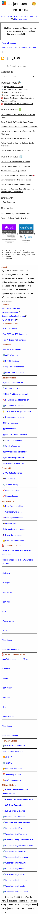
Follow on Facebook (10, 313)
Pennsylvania (8, 622)
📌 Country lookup (10, 497)
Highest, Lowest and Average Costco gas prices (17, 553)
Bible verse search (21, 19)
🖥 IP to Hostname (10, 424)
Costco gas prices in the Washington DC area (17, 563)
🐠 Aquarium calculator (12, 769)
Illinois (5, 679)
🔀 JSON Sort (8, 758)
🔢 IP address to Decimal (13, 406)
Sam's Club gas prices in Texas (15, 660)
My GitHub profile (9, 321)
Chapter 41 (33, 16)
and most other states (11, 650)
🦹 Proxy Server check (12, 536)
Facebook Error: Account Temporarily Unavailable (19, 127)
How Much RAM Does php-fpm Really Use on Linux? (18, 117)
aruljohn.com (17, 4)
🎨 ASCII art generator (11, 781)
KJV (15, 16)
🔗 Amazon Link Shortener (13, 817)
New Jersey (7, 593)
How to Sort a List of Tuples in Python (15, 151)
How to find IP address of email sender (15, 163)
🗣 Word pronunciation (12, 513)
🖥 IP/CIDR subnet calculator (14, 435)
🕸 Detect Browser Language (14, 530)
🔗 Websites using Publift (13, 869)
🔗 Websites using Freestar (13, 887)
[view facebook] (7, 59)
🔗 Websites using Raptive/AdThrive (17, 846)
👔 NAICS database (10, 362)
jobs (17, 909)
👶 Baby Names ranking (12, 507)
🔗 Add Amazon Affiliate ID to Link (16, 823)
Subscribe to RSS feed (11, 309)
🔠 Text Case (8, 764)
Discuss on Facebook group (13, 317)
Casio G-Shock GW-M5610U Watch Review (17, 123)
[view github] (13, 59)
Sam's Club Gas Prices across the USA (18, 105)
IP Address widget (9, 329)
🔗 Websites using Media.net (14, 881)
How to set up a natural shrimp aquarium (16, 185)
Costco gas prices (29, 905)
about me (13, 902)
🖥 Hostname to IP (10, 430)
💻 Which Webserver (11, 447)
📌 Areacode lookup (10, 491)
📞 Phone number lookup (13, 418)
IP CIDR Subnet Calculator (14, 96)
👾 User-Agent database (12, 518)
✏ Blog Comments (8, 203)
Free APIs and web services (14, 341)
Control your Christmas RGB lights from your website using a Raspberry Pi (17, 191)
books (10, 909)
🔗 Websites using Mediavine (14, 835)
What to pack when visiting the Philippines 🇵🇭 (18, 176)
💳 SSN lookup (8, 480)
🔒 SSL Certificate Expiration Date (16, 412)
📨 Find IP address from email (15, 395)
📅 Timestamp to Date (11, 775)
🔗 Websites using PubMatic (14, 864)
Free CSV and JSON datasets (14, 335)
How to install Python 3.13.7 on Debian (15, 167)
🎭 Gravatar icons (9, 524)
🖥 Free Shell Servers (11, 350)
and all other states (10, 736)
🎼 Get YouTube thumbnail (13, 746)
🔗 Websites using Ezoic (12, 829)
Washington (7, 641)
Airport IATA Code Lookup (13, 88)
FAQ (23, 909)
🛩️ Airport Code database (13, 368)
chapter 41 (33, 48)
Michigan (6, 584)
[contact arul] (18, 59)
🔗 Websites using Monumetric (15, 858)
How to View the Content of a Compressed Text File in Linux (18, 133)
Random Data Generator (13, 93)
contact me (23, 902)
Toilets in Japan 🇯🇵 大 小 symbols (13, 172)
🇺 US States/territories (12, 474)
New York (6, 603)
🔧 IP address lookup (11, 389)
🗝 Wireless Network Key (13, 464)
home (3, 16)
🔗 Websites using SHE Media (15, 893)
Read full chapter (9, 43)
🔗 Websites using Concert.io (14, 875)
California (6, 574)
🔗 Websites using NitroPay (14, 852)
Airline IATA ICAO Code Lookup (15, 90)
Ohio (4, 612)
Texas (4, 631)
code (11, 905)
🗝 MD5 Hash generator (12, 752)
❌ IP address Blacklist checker (15, 401)
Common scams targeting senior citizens (16, 181)
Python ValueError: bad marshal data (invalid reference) (17, 145)
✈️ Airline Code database (13, 373)
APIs (4, 909)
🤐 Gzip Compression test (13, 542)
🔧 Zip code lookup (10, 485)
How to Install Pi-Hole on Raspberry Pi (15, 139)
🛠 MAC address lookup (12, 383)
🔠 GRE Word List (10, 356)
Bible (10, 16)
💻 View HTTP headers (12, 441)
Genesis (23, 16)
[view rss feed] (2, 59)
